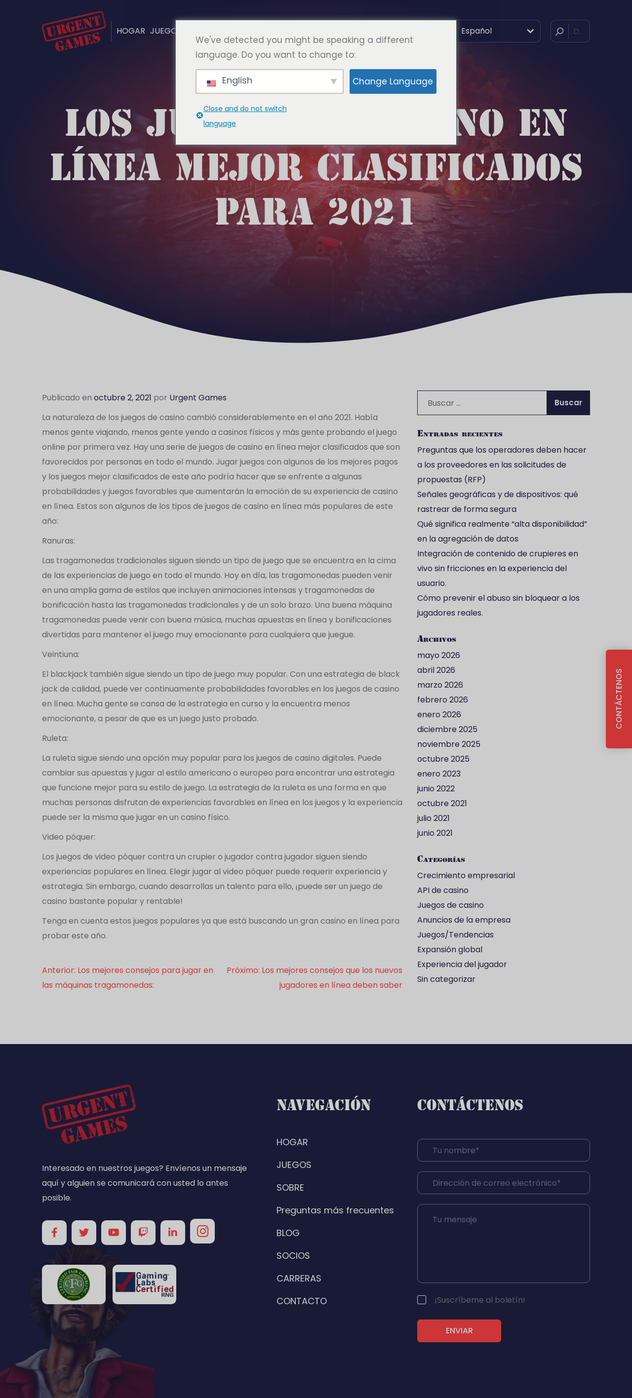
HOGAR (131, 31)
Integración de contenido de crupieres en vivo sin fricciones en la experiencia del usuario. (497, 568)
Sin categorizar (446, 979)
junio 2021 (435, 833)
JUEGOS (166, 31)
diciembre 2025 (447, 729)
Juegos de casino (450, 905)
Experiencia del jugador (462, 964)
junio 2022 (436, 788)
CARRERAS (298, 1278)
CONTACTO (301, 1301)
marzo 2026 (440, 685)
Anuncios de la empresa (464, 920)
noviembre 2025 (448, 744)
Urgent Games (198, 397)
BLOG (288, 1233)
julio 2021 (433, 818)
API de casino (443, 890)
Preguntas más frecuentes (335, 1210)
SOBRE (290, 1187)
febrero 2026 (442, 699)
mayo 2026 (438, 655)
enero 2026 (439, 714)
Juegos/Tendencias (455, 934)
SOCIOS (293, 1255)
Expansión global (449, 949)
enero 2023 (439, 773)
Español (469, 31)
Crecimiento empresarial (466, 875)
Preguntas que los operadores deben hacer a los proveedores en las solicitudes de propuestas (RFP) (502, 464)
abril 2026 (436, 670)
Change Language (393, 81)
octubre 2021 (442, 803)
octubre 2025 (443, 759)
